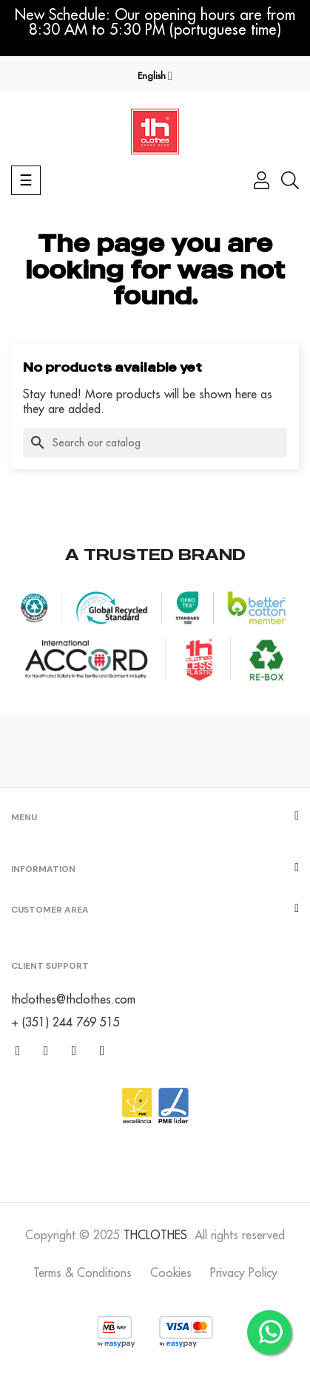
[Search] (155, 442)
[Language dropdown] (155, 76)
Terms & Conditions (82, 1272)
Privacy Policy (243, 1272)
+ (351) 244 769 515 (65, 1022)
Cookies (171, 1272)
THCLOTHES (155, 1234)
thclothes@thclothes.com (73, 999)
